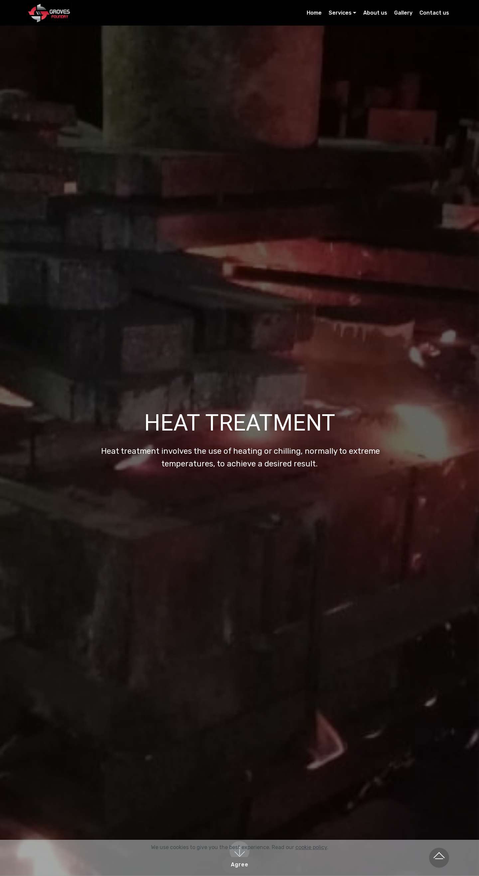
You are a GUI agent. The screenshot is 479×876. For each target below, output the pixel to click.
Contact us (434, 13)
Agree (239, 864)
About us (375, 13)
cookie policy (311, 847)
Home (314, 13)
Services (340, 13)
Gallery (403, 13)
